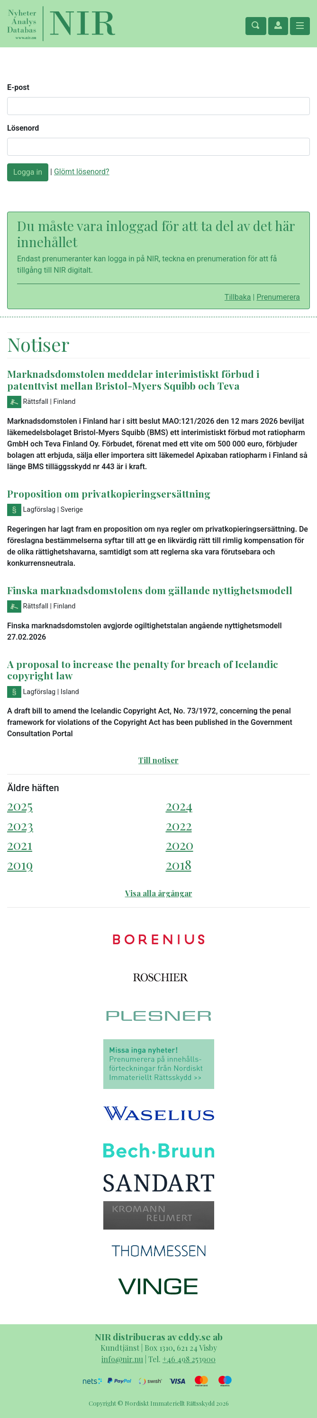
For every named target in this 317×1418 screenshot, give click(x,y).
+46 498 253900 (189, 1359)
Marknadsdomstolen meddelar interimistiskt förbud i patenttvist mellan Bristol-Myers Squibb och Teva (133, 379)
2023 (20, 825)
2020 (179, 844)
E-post (18, 87)
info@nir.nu (122, 1359)
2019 (20, 864)
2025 (20, 805)
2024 (179, 805)
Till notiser (158, 760)
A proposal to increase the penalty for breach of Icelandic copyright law (142, 669)
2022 (179, 825)
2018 (178, 864)
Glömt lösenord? (81, 171)
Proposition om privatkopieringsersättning (108, 493)
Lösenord (23, 128)
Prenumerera (278, 297)
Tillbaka (238, 297)
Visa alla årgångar (158, 893)
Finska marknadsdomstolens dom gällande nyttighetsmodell (149, 590)
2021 (19, 844)
